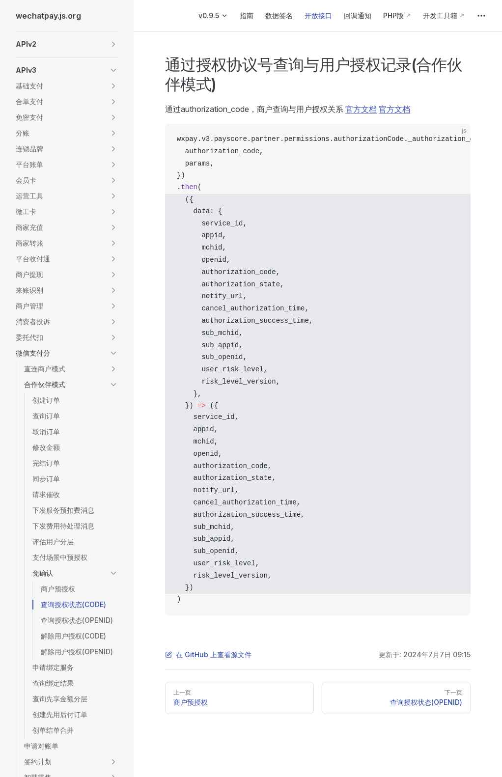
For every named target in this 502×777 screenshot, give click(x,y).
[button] (67, 44)
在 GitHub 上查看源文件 (208, 654)
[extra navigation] (481, 15)
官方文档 (361, 109)
